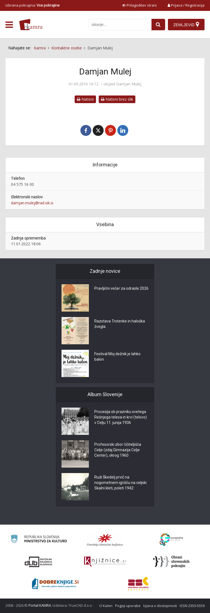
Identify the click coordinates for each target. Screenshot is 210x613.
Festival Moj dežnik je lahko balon (117, 356)
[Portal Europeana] (171, 540)
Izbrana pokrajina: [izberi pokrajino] (32, 5)
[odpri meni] (9, 24)
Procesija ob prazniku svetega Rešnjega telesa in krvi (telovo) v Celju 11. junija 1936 (120, 417)
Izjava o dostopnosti (160, 605)
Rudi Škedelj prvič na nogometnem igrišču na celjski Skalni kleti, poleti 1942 (120, 482)
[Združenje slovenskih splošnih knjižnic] (105, 561)
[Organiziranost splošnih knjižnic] (105, 540)
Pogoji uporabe (128, 605)
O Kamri (105, 605)
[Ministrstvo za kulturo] (38, 540)
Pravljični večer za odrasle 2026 (121, 288)
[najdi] (158, 24)
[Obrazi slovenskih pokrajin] (171, 562)
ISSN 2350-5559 (192, 605)
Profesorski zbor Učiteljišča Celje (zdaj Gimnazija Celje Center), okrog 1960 (117, 449)
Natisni (85, 99)
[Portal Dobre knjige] (55, 583)
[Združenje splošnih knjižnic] (138, 583)
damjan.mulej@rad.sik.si (32, 202)
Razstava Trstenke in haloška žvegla (119, 324)
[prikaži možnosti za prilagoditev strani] (139, 5)
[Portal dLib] (39, 562)
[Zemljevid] (186, 24)
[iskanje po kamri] (120, 24)
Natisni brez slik (117, 99)
